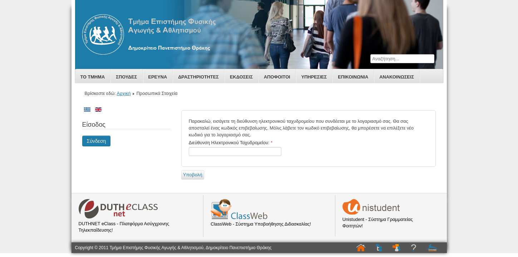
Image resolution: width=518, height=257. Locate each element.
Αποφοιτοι (277, 77)
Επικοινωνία (353, 77)
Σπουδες (126, 77)
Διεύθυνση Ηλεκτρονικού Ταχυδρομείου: (230, 142)
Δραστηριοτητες (198, 77)
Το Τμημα (92, 77)
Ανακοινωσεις (396, 77)
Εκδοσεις (241, 77)
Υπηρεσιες (314, 77)
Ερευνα (157, 77)
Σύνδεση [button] (96, 141)
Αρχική (124, 93)
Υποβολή (192, 174)
